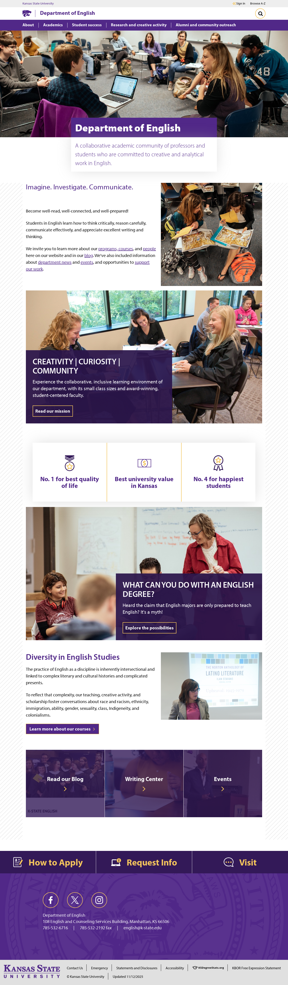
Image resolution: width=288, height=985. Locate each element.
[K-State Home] (27, 13)
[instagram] (99, 900)
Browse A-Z (258, 3)
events (87, 262)
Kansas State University (38, 3)
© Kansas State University (85, 976)
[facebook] (50, 900)
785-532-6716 (55, 927)
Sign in (240, 3)
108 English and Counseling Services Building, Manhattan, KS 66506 (106, 921)
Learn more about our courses (62, 729)
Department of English (67, 12)
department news (55, 262)
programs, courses (115, 248)
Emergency (99, 968)
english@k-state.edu (143, 927)
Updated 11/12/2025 (128, 976)
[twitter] (75, 900)
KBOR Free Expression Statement (256, 968)
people (149, 248)
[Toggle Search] (260, 13)
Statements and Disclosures (136, 968)
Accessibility (175, 968)
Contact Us (75, 968)
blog (88, 255)
